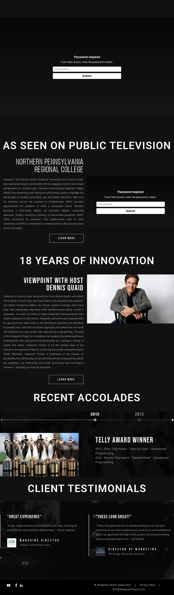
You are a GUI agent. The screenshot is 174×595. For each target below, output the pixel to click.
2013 (139, 414)
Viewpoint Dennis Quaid (110, 584)
